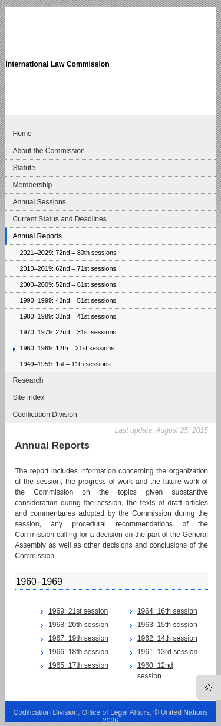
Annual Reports (37, 236)
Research (27, 380)
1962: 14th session (167, 638)
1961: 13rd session (167, 652)
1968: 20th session (78, 625)
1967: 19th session (78, 638)
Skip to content (89, 3)
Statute (23, 168)
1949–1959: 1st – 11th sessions (64, 363)
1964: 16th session (167, 611)
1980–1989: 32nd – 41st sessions (67, 316)
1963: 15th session (167, 625)
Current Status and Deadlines (59, 219)
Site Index (28, 397)
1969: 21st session (78, 611)
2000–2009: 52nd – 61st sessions (67, 284)
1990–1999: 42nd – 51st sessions (67, 300)
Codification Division (44, 414)
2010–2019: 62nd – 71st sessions (67, 268)
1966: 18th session (78, 652)
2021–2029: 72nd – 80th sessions (67, 252)
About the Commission (48, 151)
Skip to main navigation (33, 3)
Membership (32, 185)
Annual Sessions (39, 202)
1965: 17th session (78, 665)
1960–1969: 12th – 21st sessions (66, 348)
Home (21, 134)
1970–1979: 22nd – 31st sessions (67, 332)
